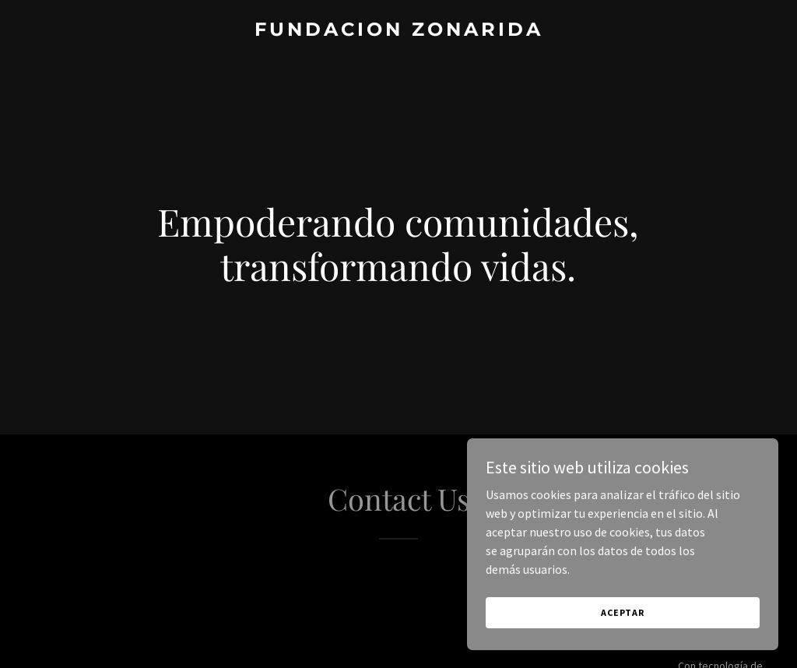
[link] (398, 31)
